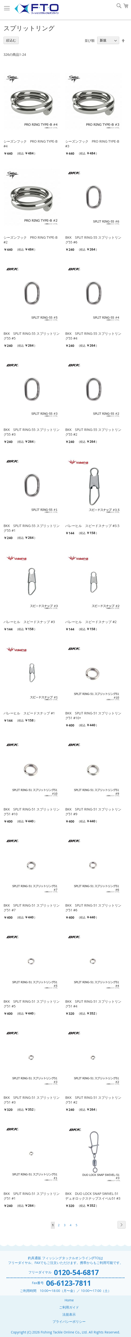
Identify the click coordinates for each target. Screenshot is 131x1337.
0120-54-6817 (76, 1272)
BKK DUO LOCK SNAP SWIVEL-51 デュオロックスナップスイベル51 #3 (92, 1196)
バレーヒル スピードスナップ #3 (29, 622)
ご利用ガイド (69, 1307)
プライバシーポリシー (69, 1321)
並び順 (90, 40)
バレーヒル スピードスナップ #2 (91, 622)
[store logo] (36, 9)
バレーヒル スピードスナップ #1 (29, 713)
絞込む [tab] (11, 40)
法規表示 (69, 1314)
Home (69, 1300)
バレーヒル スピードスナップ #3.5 (92, 525)
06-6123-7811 (68, 1283)
